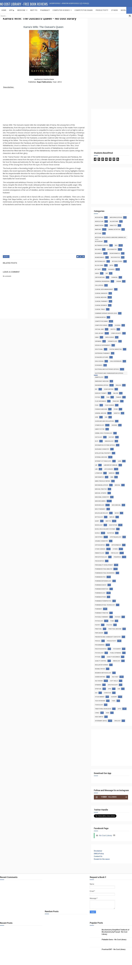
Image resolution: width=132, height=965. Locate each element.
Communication (100, 317)
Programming (100, 645)
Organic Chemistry (101, 541)
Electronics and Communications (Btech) (109, 373)
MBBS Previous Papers (102, 481)
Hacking (114, 425)
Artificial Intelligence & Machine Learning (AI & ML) (110, 238)
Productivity (102, 10)
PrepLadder (99, 633)
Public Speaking (115, 653)
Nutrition (110, 533)
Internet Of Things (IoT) (103, 461)
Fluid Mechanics (100, 401)
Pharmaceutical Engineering (105, 573)
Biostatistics (115, 257)
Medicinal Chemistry (102, 497)
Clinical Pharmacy (101, 301)
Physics (117, 617)
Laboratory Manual (110, 465)
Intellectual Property (103, 453)
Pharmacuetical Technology (105, 605)
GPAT (96, 417)
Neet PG (108, 521)
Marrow (111, 473)
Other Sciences (100, 549)
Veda (107, 713)
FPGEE (116, 409)
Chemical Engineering (102, 281)
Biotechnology (100, 261)
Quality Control (100, 661)
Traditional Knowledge (103, 709)
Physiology (99, 621)
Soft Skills (114, 681)
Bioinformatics (115, 253)
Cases (97, 273)
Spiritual (98, 689)
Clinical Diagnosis (101, 293)
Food (96, 405)
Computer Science (61, 10)
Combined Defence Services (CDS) (106, 313)
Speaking (98, 685)
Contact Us (98, 856)
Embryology (99, 377)
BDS (116, 245)
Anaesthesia (99, 225)
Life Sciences (108, 469)
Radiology (116, 661)
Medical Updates (100, 493)
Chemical (114, 277)
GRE (106, 417)
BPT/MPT (98, 269)
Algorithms (114, 221)
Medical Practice (101, 489)
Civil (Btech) (99, 285)
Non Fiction (113, 525)
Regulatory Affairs (101, 665)
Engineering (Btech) (101, 385)
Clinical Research (101, 305)
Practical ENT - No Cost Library (113, 949)
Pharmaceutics (100, 577)
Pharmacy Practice (101, 613)
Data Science (109, 337)
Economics (98, 365)
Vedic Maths (99, 717)
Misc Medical (116, 505)
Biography (98, 253)
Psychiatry (117, 649)
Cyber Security (116, 333)
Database (98, 341)
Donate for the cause (102, 859)
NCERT (97, 521)
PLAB (112, 621)
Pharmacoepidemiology (103, 581)
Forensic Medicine (101, 409)
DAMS (97, 337)
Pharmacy (45, 10)
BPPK (111, 265)
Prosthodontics (101, 649)
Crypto (113, 329)
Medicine (21, 10)
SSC (96, 693)
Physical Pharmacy (101, 617)
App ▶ (11, 10)
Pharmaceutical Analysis (103, 569)
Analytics (113, 225)
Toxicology (99, 705)
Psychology (99, 653)
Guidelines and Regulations (104, 421)
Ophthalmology (115, 537)
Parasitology (99, 553)
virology (117, 721)
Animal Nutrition (114, 229)
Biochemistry (112, 249)
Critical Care (99, 329)
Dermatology (112, 341)
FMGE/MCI (116, 401)
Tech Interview (100, 701)
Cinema (118, 281)
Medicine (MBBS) (100, 501)
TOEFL (114, 701)
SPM (109, 689)
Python (97, 657)
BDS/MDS (98, 249)
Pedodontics (99, 561)
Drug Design (99, 361)
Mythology (99, 517)
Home (3, 10)
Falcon (115, 393)
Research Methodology (103, 673)
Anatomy (98, 229)
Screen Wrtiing (100, 677)
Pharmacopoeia (100, 597)
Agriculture (99, 221)
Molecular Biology (101, 513)
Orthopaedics (116, 545)
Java (119, 461)
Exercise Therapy (101, 393)
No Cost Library (105, 835)
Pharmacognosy (100, 585)
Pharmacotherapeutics (103, 601)
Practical (98, 629)
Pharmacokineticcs (101, 589)
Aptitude (98, 233)
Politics (109, 625)
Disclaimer (98, 851)
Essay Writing (108, 389)
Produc (97, 641)
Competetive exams (84, 10)
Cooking (117, 325)
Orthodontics (100, 545)
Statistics (107, 693)
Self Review (99, 681)
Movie (117, 513)
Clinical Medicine (101, 297)
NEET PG (33, 10)
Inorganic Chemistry (102, 449)
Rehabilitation (100, 669)
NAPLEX (112, 517)
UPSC (119, 709)
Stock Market (99, 697)
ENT (96, 389)
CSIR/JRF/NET (99, 333)
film (108, 397)
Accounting (99, 217)
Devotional (99, 349)
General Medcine (100, 413)
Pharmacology (100, 593)
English (118, 385)
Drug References (116, 361)
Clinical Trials (100, 309)
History (111, 437)
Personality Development (104, 565)
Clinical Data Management (104, 289)
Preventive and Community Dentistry (108, 637)
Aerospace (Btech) (116, 217)
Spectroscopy (113, 685)
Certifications (100, 277)
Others (114, 10)
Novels (124, 10)
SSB (119, 689)
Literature (98, 473)
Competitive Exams (101, 321)
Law (96, 469)
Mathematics (99, 477)
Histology (98, 437)
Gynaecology (99, 425)
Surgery (114, 697)
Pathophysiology (101, 557)
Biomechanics (99, 257)
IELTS (96, 441)
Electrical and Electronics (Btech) (107, 369)
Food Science (109, 405)
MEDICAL (117, 485)
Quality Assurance (113, 657)
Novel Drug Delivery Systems (105, 529)
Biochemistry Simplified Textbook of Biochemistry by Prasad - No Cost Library (115, 932)
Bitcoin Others (117, 261)
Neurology (99, 525)
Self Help (115, 677)
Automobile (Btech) (101, 245)
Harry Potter (99, 429)
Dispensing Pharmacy (102, 353)
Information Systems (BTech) (105, 445)
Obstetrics (99, 537)
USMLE (97, 713)
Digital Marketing (115, 349)
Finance (118, 397)
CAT (107, 273)
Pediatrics (117, 557)
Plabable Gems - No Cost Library (114, 939)
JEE (96, 465)
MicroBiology (99, 505)
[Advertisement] (44, 105)
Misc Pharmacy (100, 509)
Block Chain (99, 265)
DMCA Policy (99, 854)
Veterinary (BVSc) (101, 721)
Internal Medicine (101, 457)
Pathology (114, 553)
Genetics (117, 413)
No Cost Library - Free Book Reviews (24, 4)
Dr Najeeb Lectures (101, 357)
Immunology (109, 441)
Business (111, 269)
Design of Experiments (102, 345)
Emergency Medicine (102, 381)
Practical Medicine (114, 629)
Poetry (97, 625)
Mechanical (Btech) (101, 485)
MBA (111, 477)
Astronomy (99, 241)
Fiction (97, 397)
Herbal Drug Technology (103, 433)
